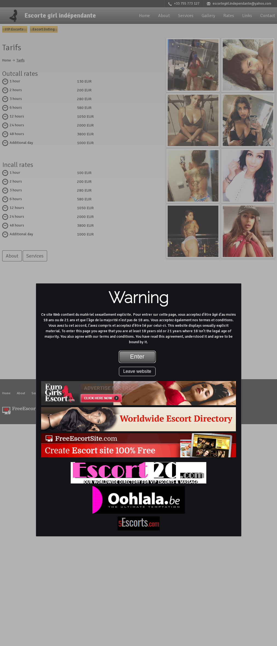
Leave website (137, 371)
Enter (137, 356)
